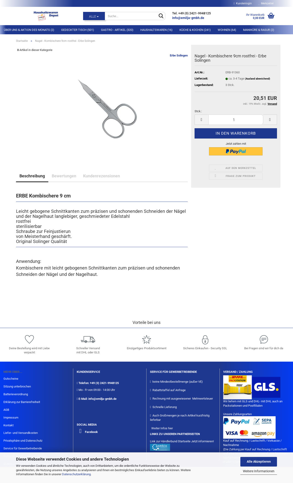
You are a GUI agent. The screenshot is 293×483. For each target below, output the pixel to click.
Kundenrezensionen (101, 175)
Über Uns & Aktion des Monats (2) (29, 30)
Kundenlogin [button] (243, 3)
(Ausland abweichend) (257, 78)
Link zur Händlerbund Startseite (170, 441)
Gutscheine (10, 378)
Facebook (91, 432)
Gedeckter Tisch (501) (77, 30)
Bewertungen (64, 175)
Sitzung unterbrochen (17, 386)
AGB (6, 409)
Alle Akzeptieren (259, 461)
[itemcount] (235, 120)
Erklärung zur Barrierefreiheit (21, 402)
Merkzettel (266, 3)
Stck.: (198, 111)
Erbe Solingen (179, 55)
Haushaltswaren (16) (156, 30)
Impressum (10, 417)
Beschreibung (32, 175)
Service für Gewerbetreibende (22, 448)
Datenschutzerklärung (76, 474)
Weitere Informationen (258, 471)
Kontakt (8, 425)
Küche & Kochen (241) (195, 30)
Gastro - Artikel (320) (117, 30)
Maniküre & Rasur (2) (258, 30)
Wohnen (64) (227, 30)
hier (170, 428)
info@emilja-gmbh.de (188, 18)
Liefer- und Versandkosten (20, 433)
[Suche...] (94, 16)
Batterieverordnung (15, 394)
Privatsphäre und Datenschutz (22, 440)
